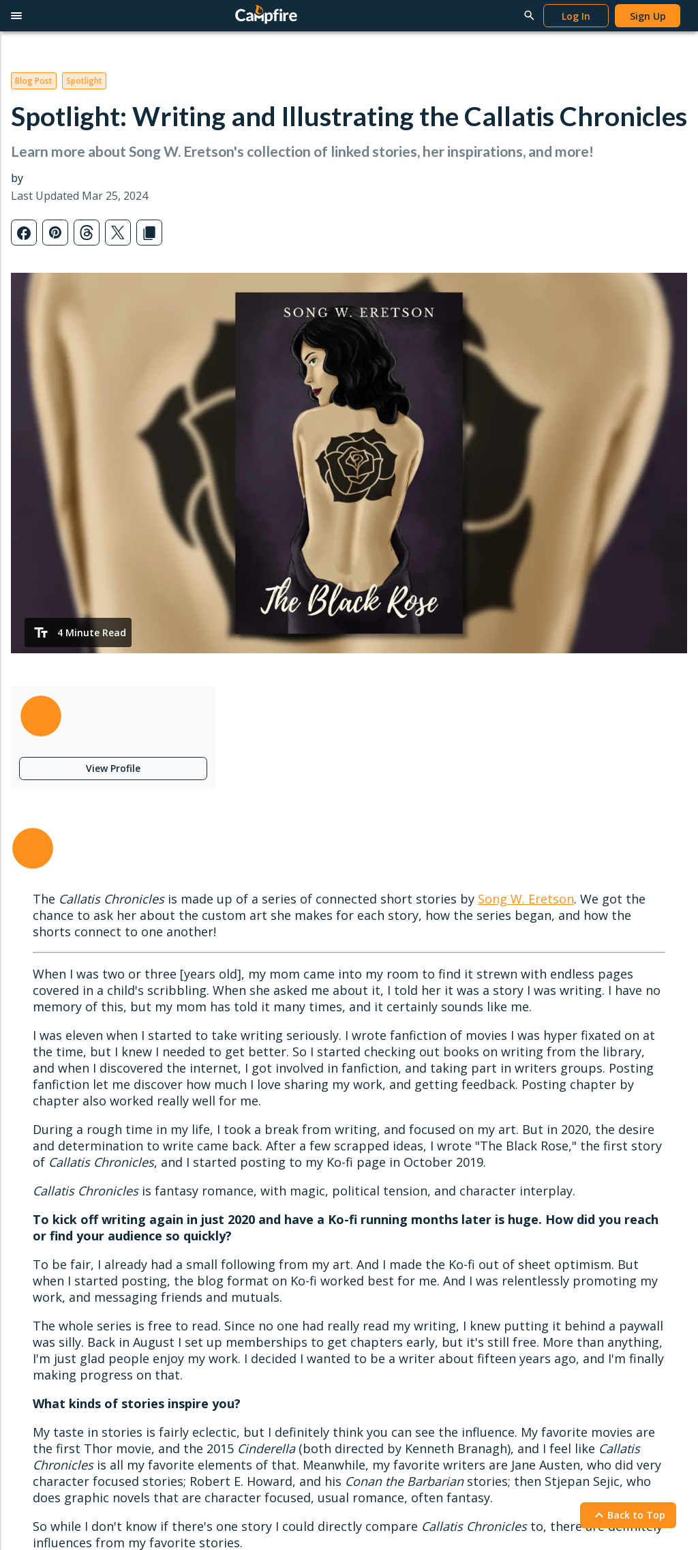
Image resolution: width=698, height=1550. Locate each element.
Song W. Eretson (526, 899)
